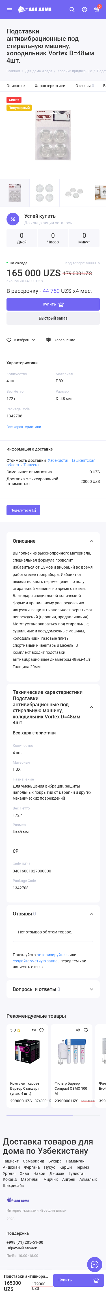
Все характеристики (24, 427)
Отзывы (84, 85)
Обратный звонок (22, 1248)
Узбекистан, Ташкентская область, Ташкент (51, 462)
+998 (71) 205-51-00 (25, 1242)
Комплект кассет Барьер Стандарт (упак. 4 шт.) (24, 1088)
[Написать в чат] (94, 1264)
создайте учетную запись (36, 961)
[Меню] (9, 9)
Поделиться (23, 510)
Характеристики (50, 85)
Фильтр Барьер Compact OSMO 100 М (71, 1088)
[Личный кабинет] (84, 9)
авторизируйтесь (53, 955)
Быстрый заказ (53, 318)
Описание (16, 85)
